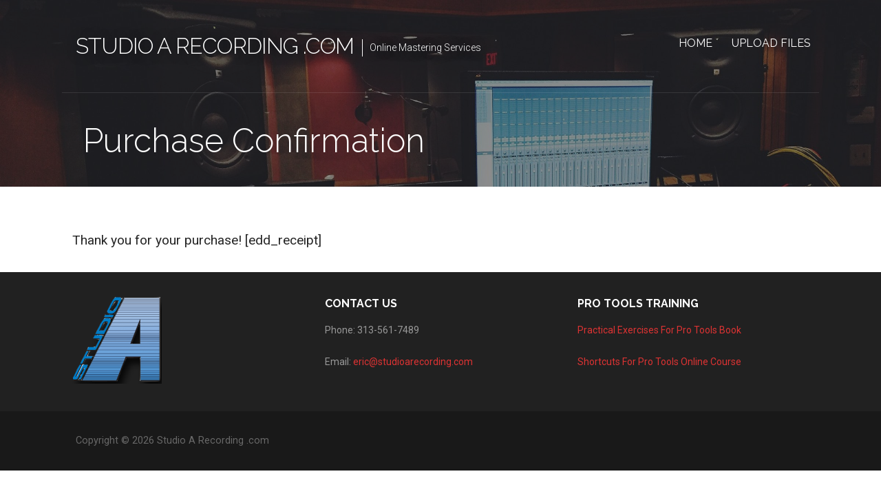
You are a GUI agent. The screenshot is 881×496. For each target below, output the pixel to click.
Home (695, 43)
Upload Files (771, 43)
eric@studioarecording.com (413, 361)
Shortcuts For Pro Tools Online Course (659, 361)
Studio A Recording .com (215, 46)
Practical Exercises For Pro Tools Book (659, 329)
